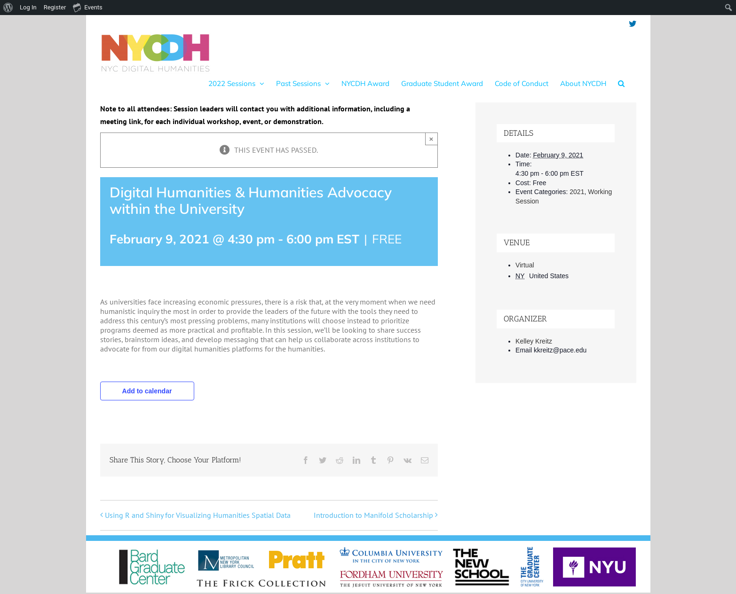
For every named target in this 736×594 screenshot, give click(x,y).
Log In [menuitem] (28, 7)
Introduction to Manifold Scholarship (373, 515)
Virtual (524, 265)
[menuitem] (8, 7)
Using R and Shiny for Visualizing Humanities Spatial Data (198, 515)
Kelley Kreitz (533, 341)
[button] (621, 83)
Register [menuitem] (55, 7)
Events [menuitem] (87, 7)
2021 (577, 191)
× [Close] (431, 139)
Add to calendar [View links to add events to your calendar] (147, 391)
